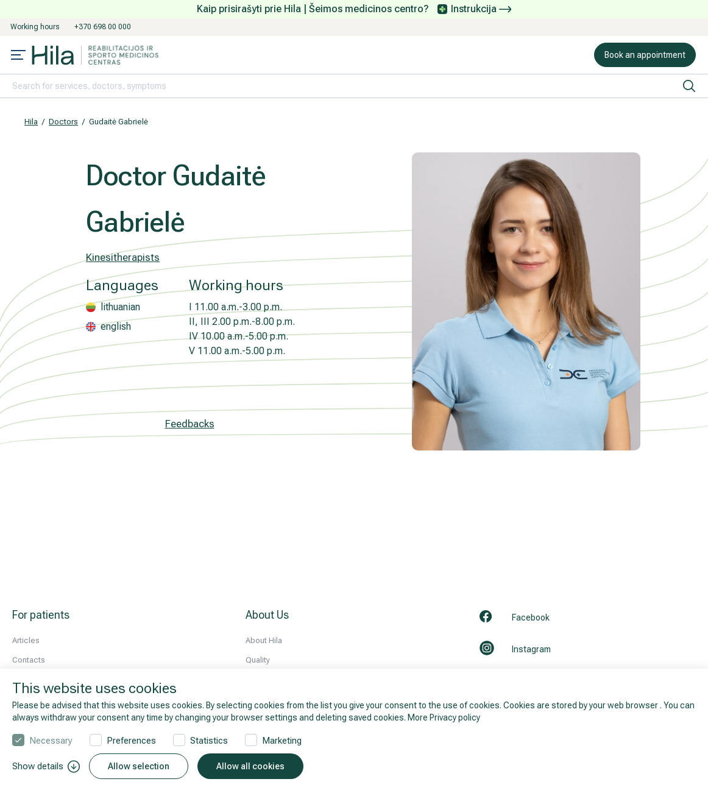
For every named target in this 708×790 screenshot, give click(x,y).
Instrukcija (481, 9)
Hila (31, 121)
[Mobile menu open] (18, 56)
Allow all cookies (250, 766)
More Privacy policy (444, 717)
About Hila (264, 640)
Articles (26, 640)
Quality (258, 659)
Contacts (28, 659)
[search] (689, 85)
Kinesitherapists (123, 257)
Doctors (63, 121)
